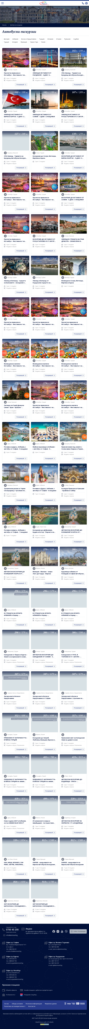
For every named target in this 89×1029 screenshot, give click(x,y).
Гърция (41, 39)
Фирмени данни (51, 1004)
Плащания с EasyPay (30, 995)
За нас (6, 1004)
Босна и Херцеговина (28, 39)
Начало (4, 25)
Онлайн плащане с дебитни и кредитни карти (38, 990)
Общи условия (17, 1004)
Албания (15, 39)
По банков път (10, 995)
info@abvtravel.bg (12, 935)
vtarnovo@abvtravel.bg (59, 949)
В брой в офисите (11, 990)
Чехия (43, 42)
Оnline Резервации (78, 931)
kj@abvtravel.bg (57, 965)
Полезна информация (34, 1004)
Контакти (31, 1006)
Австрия (6, 39)
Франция (24, 42)
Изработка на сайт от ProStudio (44, 1022)
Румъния (67, 39)
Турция (6, 42)
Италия (58, 39)
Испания (50, 39)
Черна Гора (34, 42)
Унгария (15, 42)
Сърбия (76, 39)
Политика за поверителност (14, 1006)
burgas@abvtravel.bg (16, 963)
